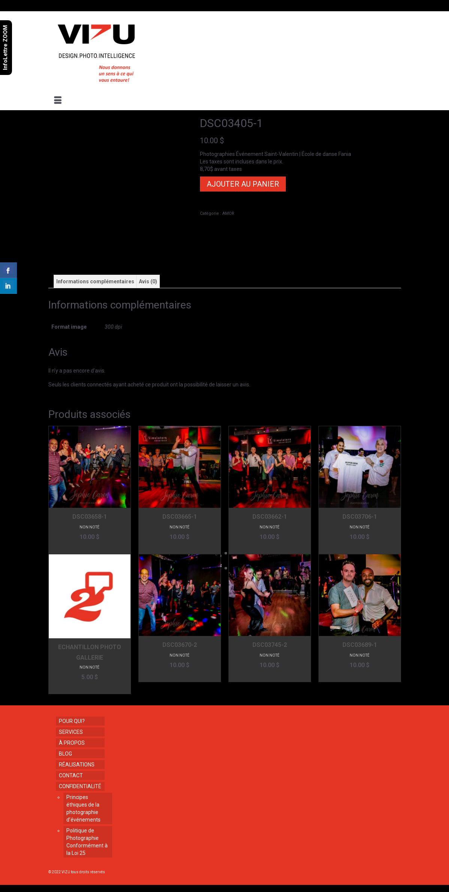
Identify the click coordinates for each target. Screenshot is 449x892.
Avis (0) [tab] (148, 281)
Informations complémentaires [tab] (95, 281)
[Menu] (57, 100)
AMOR (228, 213)
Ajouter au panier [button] (89, 548)
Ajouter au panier (243, 184)
